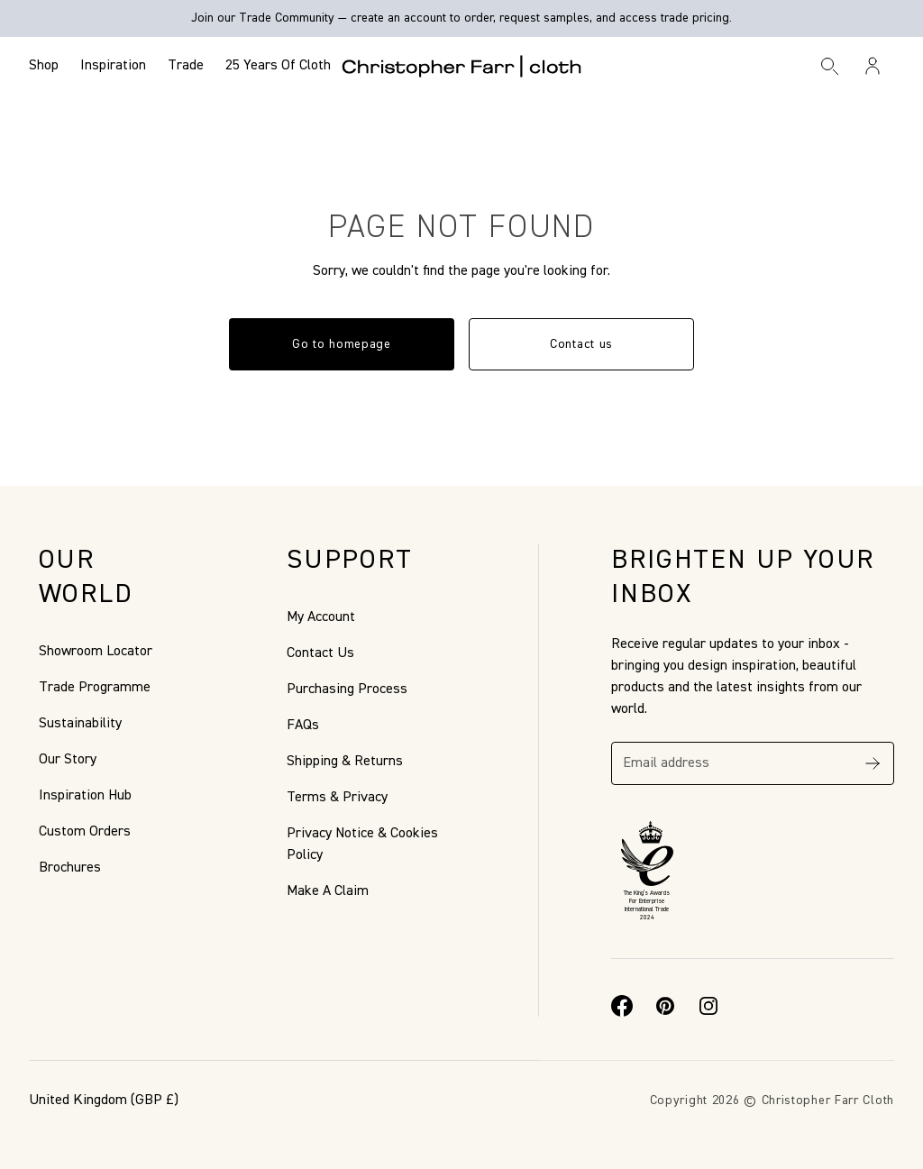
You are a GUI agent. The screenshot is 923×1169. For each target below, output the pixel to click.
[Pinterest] (665, 1006)
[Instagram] (708, 1006)
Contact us (581, 344)
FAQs (303, 725)
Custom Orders (85, 832)
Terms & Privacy (337, 797)
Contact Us (320, 653)
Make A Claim (328, 891)
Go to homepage (341, 344)
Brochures (70, 868)
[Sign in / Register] (872, 66)
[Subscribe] (872, 763)
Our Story (67, 760)
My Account (321, 617)
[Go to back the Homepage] (462, 66)
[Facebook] (622, 1006)
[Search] (830, 66)
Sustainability (80, 724)
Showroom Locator (95, 651)
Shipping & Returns (345, 761)
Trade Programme (95, 687)
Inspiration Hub (85, 796)
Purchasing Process (347, 689)
